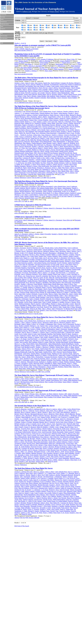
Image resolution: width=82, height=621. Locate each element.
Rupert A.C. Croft (40, 196)
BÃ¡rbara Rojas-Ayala (27, 382)
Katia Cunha (38, 258)
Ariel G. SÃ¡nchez (52, 159)
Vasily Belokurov (65, 412)
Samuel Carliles (45, 417)
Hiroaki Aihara (49, 248)
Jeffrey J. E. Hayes (61, 425)
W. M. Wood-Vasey (32, 172)
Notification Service (5, 24)
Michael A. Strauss (31, 166)
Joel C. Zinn (61, 174)
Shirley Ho (22, 133)
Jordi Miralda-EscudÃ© (59, 145)
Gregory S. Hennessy (30, 427)
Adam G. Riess (72, 446)
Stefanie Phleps (59, 290)
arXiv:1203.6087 (19, 213)
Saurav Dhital (51, 123)
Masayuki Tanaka (38, 363)
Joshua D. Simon (19, 62)
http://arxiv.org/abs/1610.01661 (23, 74)
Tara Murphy (28, 440)
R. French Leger (46, 433)
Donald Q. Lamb (19, 491)
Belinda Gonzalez (19, 424)
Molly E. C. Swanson (63, 166)
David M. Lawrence (31, 93)
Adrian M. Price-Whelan (37, 292)
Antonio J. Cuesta (41, 121)
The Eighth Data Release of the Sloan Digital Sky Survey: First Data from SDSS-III (43, 317)
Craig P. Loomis (54, 138)
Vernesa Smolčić (69, 451)
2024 (30, 30)
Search (2, 19)
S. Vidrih (24, 458)
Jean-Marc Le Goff (69, 136)
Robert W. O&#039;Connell (73, 286)
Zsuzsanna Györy (61, 424)
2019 (60, 27)
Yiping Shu (50, 163)
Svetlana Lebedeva (40, 491)
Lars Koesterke (51, 339)
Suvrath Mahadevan (65, 140)
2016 (42, 27)
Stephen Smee (37, 302)
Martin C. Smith (59, 451)
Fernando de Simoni (41, 259)
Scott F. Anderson (57, 111)
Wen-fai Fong (27, 69)
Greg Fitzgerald (51, 263)
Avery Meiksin (51, 438)
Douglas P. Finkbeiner (47, 59)
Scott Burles (18, 89)
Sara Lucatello (64, 138)
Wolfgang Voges (44, 458)
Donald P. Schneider (40, 97)
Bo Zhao (78, 310)
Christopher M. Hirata (48, 486)
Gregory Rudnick (65, 61)
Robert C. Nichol (63, 94)
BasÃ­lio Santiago (63, 159)
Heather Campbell (45, 254)
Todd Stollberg (45, 304)
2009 (60, 25)
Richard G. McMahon (26, 145)
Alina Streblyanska (43, 166)
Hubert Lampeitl (47, 274)
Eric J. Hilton (63, 380)
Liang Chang (34, 256)
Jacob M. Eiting (33, 261)
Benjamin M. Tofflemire (59, 305)
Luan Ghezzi (68, 264)
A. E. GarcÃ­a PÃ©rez (62, 128)
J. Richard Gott (41, 266)
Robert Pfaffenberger (40, 290)
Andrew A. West (56, 171)
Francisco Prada (69, 154)
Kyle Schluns (58, 382)
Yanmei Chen (33, 120)
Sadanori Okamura (61, 442)
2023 (24, 30)
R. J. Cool (66, 478)
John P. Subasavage (28, 208)
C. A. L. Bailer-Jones (70, 410)
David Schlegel (55, 83)
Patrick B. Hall (71, 424)
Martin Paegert (69, 287)
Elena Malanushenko (64, 93)
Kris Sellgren (56, 299)
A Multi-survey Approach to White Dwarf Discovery (32, 217)
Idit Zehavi (24, 174)
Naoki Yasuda (23, 310)
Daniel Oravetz (72, 94)
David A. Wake (68, 169)
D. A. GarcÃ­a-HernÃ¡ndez (47, 128)
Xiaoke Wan (66, 307)
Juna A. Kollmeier (26, 274)
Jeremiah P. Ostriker (20, 443)
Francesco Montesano (24, 146)
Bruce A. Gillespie (31, 130)
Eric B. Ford (18, 264)
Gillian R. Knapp (19, 93)
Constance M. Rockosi (66, 83)
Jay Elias (41, 67)
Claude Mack (72, 277)
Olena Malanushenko (72, 435)
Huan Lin (21, 493)
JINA (2, 33)
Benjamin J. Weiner (44, 171)
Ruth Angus (28, 64)
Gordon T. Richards (57, 156)
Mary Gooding (49, 382)
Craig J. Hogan (59, 427)
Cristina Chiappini (43, 120)
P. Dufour (45, 208)
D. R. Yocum (65, 512)
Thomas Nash (37, 440)
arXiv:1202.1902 (19, 239)
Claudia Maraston (36, 143)
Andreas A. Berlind (32, 115)
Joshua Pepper (29, 153)
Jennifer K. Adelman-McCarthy (36, 409)
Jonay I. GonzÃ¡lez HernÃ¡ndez (55, 130)
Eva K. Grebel (70, 130)
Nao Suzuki (53, 166)
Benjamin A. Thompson (44, 168)
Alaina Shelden (41, 96)
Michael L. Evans (61, 125)
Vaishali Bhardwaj (32, 88)
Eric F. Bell (43, 64)
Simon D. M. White (35, 308)
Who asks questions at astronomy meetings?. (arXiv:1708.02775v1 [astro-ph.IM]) (42, 45)
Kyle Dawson (72, 258)
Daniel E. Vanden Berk (66, 456)
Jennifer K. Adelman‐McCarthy (23, 472)
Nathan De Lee (29, 123)
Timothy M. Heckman (73, 425)
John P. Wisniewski (20, 172)
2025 (36, 30)
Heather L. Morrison (38, 146)
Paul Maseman (52, 281)
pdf (26, 201)
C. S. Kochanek (70, 272)
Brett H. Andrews (31, 188)
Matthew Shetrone (19, 300)
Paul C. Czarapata (53, 419)
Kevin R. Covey (74, 478)
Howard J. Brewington (49, 253)
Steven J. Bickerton (27, 251)
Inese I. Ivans (70, 133)
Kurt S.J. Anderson (73, 472)
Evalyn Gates (60, 422)
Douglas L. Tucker (44, 456)
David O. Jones (25, 383)
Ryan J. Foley (71, 59)
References (23, 177)
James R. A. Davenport (31, 48)
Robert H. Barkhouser (74, 84)
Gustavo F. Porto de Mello (27, 259)
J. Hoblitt (51, 427)
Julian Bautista (63, 113)
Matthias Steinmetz (20, 166)
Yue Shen (43, 163)
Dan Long (36, 86)
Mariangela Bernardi (20, 88)
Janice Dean (51, 259)
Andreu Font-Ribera (20, 128)
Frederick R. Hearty (63, 268)
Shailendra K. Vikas (48, 169)
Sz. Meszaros (48, 145)
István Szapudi (34, 455)
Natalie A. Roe (40, 158)
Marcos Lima (72, 433)
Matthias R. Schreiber (20, 450)
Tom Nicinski (29, 442)
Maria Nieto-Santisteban (40, 442)
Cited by (29, 177)
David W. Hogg (30, 133)
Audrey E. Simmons (71, 163)
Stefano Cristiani (19, 121)
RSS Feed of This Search (21, 526)
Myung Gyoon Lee (26, 433)
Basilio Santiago (40, 297)
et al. (71, 71)
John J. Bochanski (31, 116)
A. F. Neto (22, 148)
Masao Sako (38, 448)
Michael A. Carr (76, 118)
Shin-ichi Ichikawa (36, 428)
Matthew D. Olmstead (42, 84)
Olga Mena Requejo (55, 282)
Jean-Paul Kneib (58, 136)
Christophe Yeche (40, 368)
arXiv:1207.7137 (19, 201)
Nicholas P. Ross (60, 158)
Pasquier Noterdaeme (65, 148)
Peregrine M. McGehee (61, 345)
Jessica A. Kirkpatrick (25, 136)
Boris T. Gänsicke (50, 422)
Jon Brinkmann (54, 84)
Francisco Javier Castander (40, 89)
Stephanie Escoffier (44, 261)
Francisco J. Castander (67, 417)
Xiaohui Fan (70, 125)
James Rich (47, 156)
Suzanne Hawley (23, 61)
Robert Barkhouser (59, 249)
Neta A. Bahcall (58, 410)
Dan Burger (25, 254)
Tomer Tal (73, 166)
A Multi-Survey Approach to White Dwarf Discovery (32, 205)
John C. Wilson (74, 171)
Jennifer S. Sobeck (51, 164)
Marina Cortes (18, 258)
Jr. (35, 498)
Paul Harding (29, 86)
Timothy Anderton (68, 111)
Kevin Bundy (36, 118)
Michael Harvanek (37, 425)
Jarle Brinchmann (63, 415)
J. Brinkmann (74, 116)
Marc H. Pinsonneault (45, 154)
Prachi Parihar (54, 151)
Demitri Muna (42, 94)
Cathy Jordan (54, 271)
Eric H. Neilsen (52, 440)
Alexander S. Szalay (68, 304)
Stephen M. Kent (60, 430)
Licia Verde (30, 169)
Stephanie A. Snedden (58, 302)
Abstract (16, 177)
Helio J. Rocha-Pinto (37, 357)
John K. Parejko (45, 151)
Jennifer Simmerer (59, 163)
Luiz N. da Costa (52, 121)
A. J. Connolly (24, 419)
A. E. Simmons (29, 451)
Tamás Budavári (26, 417)
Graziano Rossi (69, 158)
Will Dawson (61, 66)
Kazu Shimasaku (73, 450)
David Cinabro (58, 478)
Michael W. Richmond (61, 446)
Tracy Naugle (35, 348)
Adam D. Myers (68, 284)
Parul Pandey (39, 289)
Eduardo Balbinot (45, 113)
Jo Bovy (58, 116)
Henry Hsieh (48, 71)
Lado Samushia (29, 159)
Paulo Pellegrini (67, 289)
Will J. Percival (38, 153)
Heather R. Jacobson (26, 135)
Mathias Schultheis (64, 161)
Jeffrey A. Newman (44, 61)
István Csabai (33, 419)
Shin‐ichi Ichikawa (23, 488)
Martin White (65, 171)
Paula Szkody (43, 455)
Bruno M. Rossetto (39, 358)
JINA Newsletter (4, 35)
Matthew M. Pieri (33, 154)
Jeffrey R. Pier (33, 445)
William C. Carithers (68, 254)
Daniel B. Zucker (53, 461)
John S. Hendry (18, 427)
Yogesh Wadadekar (63, 458)
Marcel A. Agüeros (51, 409)
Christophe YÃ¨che (51, 172)
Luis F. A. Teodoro (72, 455)
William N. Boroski (38, 415)
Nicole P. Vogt (59, 169)
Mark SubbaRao (51, 97)
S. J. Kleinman (77, 430)
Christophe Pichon (70, 290)
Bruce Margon (44, 437)
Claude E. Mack (54, 140)
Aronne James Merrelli (30, 94)
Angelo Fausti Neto (25, 286)
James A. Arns (18, 249)
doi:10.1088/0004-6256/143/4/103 (24, 225)
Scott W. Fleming (75, 126)
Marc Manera (27, 143)
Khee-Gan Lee (25, 138)
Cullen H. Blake (64, 115)
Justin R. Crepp (74, 120)
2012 (78, 25)
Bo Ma (27, 140)
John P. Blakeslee (70, 414)
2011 (72, 25)
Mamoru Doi (29, 420)
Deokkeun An (41, 321)
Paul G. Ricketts (31, 96)
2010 (66, 25)
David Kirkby (33, 272)
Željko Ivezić (65, 428)
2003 (24, 25)
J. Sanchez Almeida (40, 159)
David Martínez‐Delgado (63, 494)
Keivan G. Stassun (63, 164)
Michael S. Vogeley (33, 458)
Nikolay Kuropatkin (58, 432)
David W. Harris (55, 131)
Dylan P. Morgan (30, 378)
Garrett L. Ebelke (68, 123)
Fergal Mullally (38, 284)
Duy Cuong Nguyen (31, 148)
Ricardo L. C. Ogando (24, 149)
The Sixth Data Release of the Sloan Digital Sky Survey (33, 468)
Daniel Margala (46, 143)
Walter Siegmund (61, 96)
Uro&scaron (42, 450)
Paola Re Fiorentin (36, 446)
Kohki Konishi (26, 432)
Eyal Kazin (25, 272)
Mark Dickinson (75, 66)
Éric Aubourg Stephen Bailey (45, 188)
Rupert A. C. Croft (30, 121)
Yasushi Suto (35, 508)
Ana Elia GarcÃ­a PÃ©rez (42, 264)
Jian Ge (71, 128)
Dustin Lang (56, 274)
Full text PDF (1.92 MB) (34, 371)
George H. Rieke (43, 294)
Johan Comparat (53, 120)
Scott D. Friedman (43, 91)
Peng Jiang (34, 271)
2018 (54, 27)
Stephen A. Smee (19, 83)
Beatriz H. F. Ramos (63, 292)
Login (2, 42)
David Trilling (44, 62)
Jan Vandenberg (53, 365)
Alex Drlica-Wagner (26, 67)
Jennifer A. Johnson (57, 135)
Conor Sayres (73, 159)
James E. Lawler (66, 274)
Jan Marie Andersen (52, 378)
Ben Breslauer (38, 253)
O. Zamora (71, 172)
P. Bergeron (38, 208)
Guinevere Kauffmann (70, 135)
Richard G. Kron (37, 274)
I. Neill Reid (72, 292)
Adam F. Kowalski (45, 234)
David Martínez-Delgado (67, 437)
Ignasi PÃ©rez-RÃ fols (65, 153)
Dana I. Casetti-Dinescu (21, 120)
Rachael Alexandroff (32, 111)
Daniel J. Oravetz (50, 149)
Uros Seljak (28, 163)
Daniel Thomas (31, 168)
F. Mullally (52, 347)
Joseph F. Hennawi (75, 268)
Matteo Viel (38, 169)
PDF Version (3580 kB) (32, 517)
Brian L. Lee (21, 276)
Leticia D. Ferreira (47, 126)
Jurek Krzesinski (46, 432)
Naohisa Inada (76, 269)
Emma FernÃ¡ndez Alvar (34, 126)
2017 (48, 27)
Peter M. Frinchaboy (33, 128)
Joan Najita (17, 59)
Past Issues (3, 16)
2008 (54, 25)
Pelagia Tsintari (54, 11)
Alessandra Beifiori (20, 115)
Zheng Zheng (41, 174)
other (31, 201)
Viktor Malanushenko (59, 141)
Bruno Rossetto (18, 297)
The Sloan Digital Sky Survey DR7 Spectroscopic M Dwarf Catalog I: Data (40, 390)
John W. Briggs (75, 88)
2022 (78, 27)
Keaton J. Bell (63, 378)
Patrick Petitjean (29, 290)
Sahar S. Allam (62, 409)
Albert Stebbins (26, 453)
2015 (36, 27)
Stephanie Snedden (28, 97)
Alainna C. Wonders (64, 460)
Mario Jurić (51, 430)
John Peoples (21, 501)
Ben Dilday (21, 420)
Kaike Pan (36, 151)
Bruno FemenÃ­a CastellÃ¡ (25, 263)
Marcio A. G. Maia (27, 279)
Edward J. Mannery (51, 93)
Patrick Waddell (72, 97)
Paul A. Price (63, 445)
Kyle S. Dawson (31, 84)
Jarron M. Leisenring (42, 276)
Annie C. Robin (68, 156)
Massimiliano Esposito (48, 125)
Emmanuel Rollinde (52, 295)
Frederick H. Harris (26, 425)
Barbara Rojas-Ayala (27, 397)
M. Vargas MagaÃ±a (20, 169)
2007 (48, 25)
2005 (36, 25)
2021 (72, 27)
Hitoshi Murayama (69, 146)
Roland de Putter (19, 123)
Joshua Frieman (54, 91)
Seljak (48, 450)
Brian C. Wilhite (52, 460)
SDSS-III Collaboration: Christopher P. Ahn (27, 186)
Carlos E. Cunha (42, 419)
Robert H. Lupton (45, 86)
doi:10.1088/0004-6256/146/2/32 (24, 102)
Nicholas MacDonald (43, 140)
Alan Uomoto (38, 83)
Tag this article (38, 102)
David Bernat (55, 380)
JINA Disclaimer (4, 38)
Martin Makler (35, 141)
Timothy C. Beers (73, 113)
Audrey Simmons (72, 96)
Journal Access (4, 21)
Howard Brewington (64, 88)
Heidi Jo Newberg (63, 440)
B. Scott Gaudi (55, 264)
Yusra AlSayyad (67, 208)
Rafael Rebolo (39, 156)
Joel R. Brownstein (25, 118)
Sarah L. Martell (57, 143)
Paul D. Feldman (33, 91)
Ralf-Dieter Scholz (71, 448)
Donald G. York (19, 99)
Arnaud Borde (52, 116)
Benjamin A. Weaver (20, 171)
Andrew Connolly (53, 89)
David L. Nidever (54, 148)
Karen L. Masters (62, 281)
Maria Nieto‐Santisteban (74, 498)
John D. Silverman (38, 300)
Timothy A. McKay (41, 438)
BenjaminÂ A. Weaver (44, 367)
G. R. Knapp (51, 272)
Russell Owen (63, 84)
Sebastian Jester (75, 428)
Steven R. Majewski (24, 141)
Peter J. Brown (26, 193)
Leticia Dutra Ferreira (40, 263)
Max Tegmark (63, 455)
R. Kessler (69, 430)
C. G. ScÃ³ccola (19, 163)
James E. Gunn (29, 83)
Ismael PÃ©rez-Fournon (51, 153)
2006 (42, 25)
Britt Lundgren (73, 138)
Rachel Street (66, 62)
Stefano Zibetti (40, 461)
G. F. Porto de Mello (58, 154)
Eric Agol (41, 248)
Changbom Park (60, 443)
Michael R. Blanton (75, 115)
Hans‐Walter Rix (55, 503)
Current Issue (3, 14)
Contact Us (3, 28)
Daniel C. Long (44, 138)
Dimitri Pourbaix (53, 445)
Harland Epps (23, 91)
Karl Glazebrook (44, 483)
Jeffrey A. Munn (58, 146)
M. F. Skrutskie (25, 164)
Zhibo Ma (33, 140)
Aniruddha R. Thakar (20, 168)
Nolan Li (64, 433)
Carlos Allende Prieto (45, 111)
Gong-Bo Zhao (32, 174)
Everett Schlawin (39, 382)
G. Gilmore (23, 266)
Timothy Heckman (65, 91)
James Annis (74, 86)
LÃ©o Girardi (41, 130)
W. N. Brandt (66, 116)
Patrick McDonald (19, 282)
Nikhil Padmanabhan (71, 149)
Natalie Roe (46, 83)
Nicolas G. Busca (34, 254)
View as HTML (51, 177)
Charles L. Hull (75, 91)
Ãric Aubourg (25, 113)
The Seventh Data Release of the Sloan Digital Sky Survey (34, 406)
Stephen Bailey (34, 113)
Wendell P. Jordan (64, 271)
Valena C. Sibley (19, 451)
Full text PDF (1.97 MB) (39, 177)
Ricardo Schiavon (59, 297)
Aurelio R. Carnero (65, 118)
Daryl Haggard (29, 131)
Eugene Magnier (60, 435)
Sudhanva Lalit (26, 11)
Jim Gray (51, 483)
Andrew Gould (50, 266)
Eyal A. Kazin (63, 337)
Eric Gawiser (44, 69)
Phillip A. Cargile (56, 254)
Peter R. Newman (52, 94)
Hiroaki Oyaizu (47, 499)
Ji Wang (75, 169)
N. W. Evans (60, 420)
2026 (42, 30)
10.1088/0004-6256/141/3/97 (25, 387)
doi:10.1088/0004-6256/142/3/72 (24, 313)
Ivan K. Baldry (60, 473)
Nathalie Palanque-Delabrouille (23, 151)
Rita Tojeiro (65, 168)
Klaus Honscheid (19, 86)
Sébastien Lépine (56, 433)
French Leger (21, 84)
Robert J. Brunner (68, 476)
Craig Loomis (55, 86)
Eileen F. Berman (25, 414)
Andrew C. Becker (34, 234)
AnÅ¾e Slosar (28, 302)
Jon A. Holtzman (41, 133)
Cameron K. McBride (68, 143)
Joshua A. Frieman (26, 422)
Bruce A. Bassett (26, 412)
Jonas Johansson (46, 135)
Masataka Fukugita (38, 422)
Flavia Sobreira (41, 164)
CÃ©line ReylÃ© (52, 355)
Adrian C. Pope (21, 96)
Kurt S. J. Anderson (28, 410)
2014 (30, 27)
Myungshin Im (57, 428)
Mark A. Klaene (37, 136)
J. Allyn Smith (50, 451)
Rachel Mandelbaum (20, 281)
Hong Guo (21, 131)
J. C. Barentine (70, 473)
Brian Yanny (42, 172)
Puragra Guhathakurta (75, 69)
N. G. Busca (44, 118)
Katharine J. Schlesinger (28, 161)
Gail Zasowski (61, 310)
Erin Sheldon (36, 163)
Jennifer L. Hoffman (31, 71)
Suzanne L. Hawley (66, 131)
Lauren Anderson (65, 86)
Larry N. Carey (35, 417)
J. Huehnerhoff (61, 133)
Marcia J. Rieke (53, 294)
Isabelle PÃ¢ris (63, 151)
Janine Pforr (23, 154)
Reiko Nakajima (19, 498)
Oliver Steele (73, 164)
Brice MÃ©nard (38, 145)
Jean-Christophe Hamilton (42, 131)
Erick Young (53, 310)
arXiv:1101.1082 (19, 402)
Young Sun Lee (35, 138)
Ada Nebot (44, 440)
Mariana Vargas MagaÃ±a (28, 307)
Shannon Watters (75, 458)
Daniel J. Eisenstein (28, 125)
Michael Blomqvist (20, 116)
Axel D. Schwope (76, 161)
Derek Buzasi (59, 64)
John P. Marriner (54, 437)
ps (28, 201)
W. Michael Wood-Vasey (71, 308)
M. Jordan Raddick (28, 156)
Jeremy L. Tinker (56, 168)
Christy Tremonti (62, 97)
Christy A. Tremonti (75, 168)
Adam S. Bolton (53, 88)
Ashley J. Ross (50, 158)
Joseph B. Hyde (25, 428)
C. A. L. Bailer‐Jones (49, 473)
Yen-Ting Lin (52, 276)
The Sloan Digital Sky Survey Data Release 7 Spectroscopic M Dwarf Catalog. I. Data (44, 375)
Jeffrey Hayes (65, 485)
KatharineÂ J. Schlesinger (22, 360)
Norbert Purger (71, 445)
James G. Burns (26, 89)
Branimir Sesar (23, 235)
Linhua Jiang (37, 135)
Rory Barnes (54, 113)
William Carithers (53, 118)
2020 (66, 27)
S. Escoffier (37, 125)
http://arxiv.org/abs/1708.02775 (23, 50)
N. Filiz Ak (56, 126)
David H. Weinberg (32, 171)
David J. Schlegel (71, 297)
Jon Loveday (41, 93)
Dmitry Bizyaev (43, 88)
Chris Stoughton (47, 453)
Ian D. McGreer (30, 282)
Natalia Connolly (64, 120)
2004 (30, 25)
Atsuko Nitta (52, 442)
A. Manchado (70, 141)
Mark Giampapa (58, 69)
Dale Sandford (51, 96)
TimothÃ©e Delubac (40, 123)
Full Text (22, 517)
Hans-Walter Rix (63, 294)
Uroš (63, 504)
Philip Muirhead (72, 380)
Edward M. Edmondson (21, 261)
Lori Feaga (76, 67)
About (2, 26)
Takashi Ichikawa (47, 428)
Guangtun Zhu (50, 174)
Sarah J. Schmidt (19, 48)
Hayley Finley (65, 126)
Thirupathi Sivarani (74, 300)
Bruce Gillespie (68, 422)
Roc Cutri (31, 235)
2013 (24, 27)
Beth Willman (31, 59)
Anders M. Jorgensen (41, 430)
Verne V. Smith (46, 302)
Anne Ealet (59, 123)
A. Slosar (33, 164)
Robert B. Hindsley (42, 427)
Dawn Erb (54, 67)
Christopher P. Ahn (19, 111)
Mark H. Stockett (36, 304)
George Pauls (70, 443)
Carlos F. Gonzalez (31, 424)
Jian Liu (59, 276)
